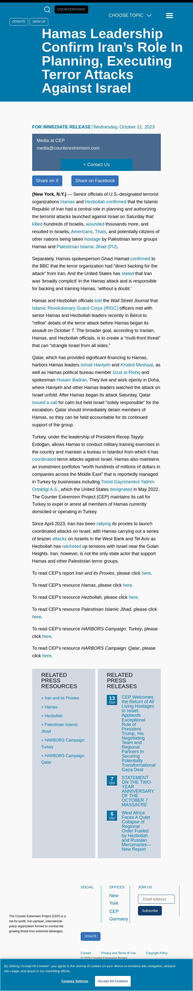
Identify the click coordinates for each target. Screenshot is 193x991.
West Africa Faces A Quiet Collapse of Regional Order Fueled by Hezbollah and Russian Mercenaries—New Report (136, 831)
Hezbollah (54, 716)
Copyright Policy (157, 953)
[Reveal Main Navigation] (170, 15)
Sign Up (38, 21)
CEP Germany (115, 915)
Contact (86, 953)
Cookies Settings (74, 981)
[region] (96, 975)
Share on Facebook (95, 180)
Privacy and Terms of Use (118, 953)
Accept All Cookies (113, 981)
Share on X (47, 180)
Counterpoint (71, 9)
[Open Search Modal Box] (48, 9)
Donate (18, 21)
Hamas (51, 707)
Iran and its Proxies (62, 698)
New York (113, 899)
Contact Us (98, 164)
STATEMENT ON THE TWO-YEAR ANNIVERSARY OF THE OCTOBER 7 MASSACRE (138, 791)
